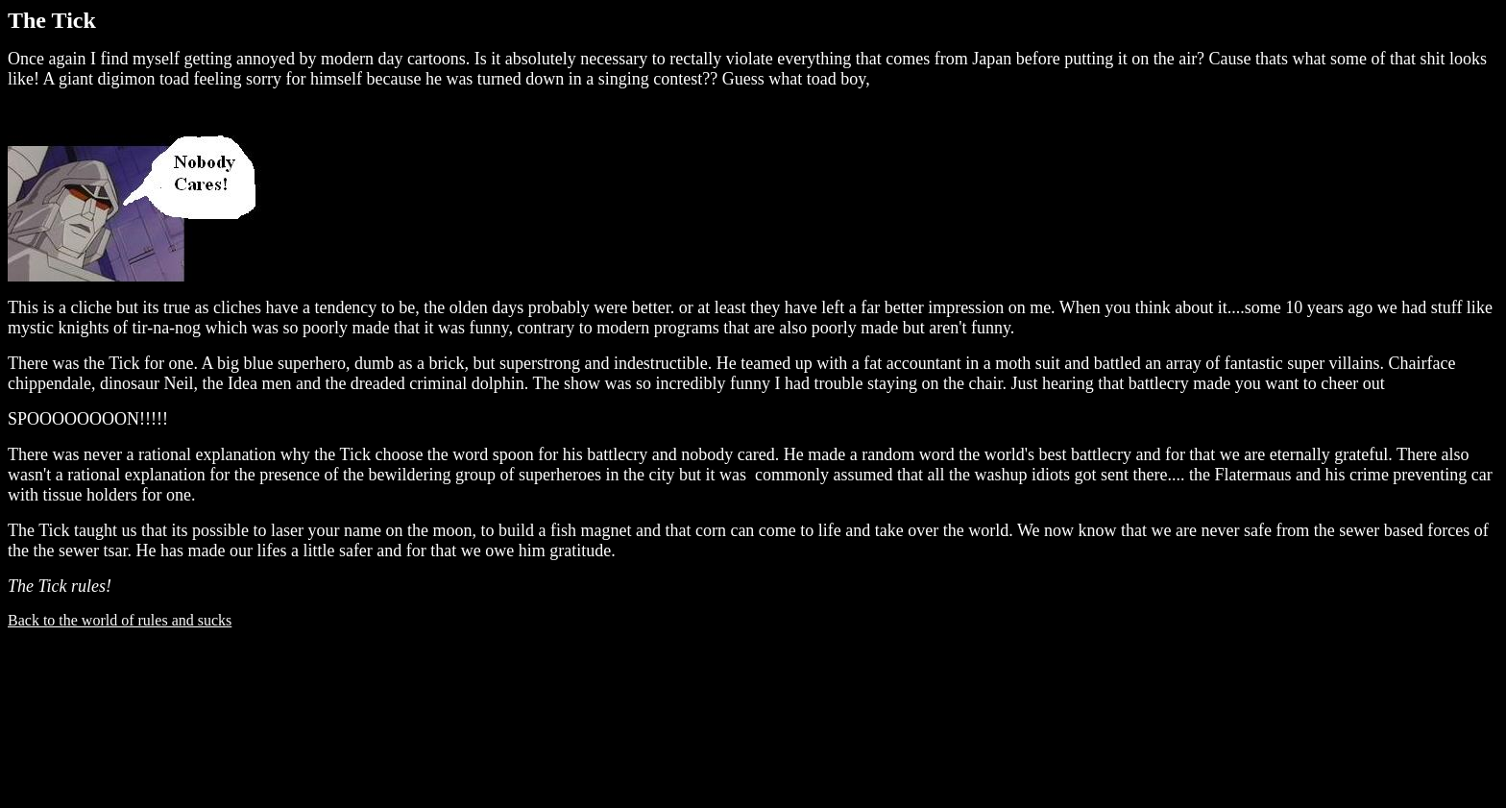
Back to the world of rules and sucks (119, 620)
